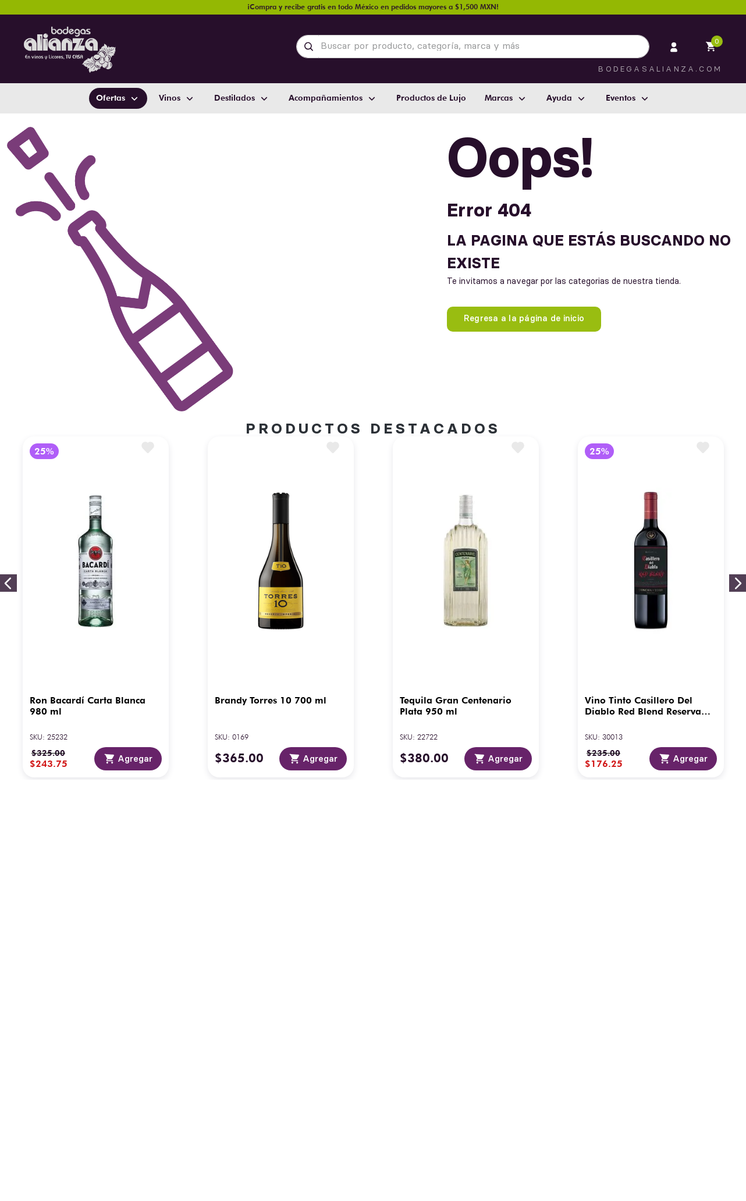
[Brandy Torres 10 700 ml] (281, 606)
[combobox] (472, 46)
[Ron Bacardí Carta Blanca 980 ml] (96, 606)
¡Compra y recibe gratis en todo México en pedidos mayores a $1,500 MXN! (373, 6)
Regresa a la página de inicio (524, 318)
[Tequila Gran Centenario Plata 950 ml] (466, 606)
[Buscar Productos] (311, 46)
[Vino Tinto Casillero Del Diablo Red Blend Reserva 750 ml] (651, 606)
